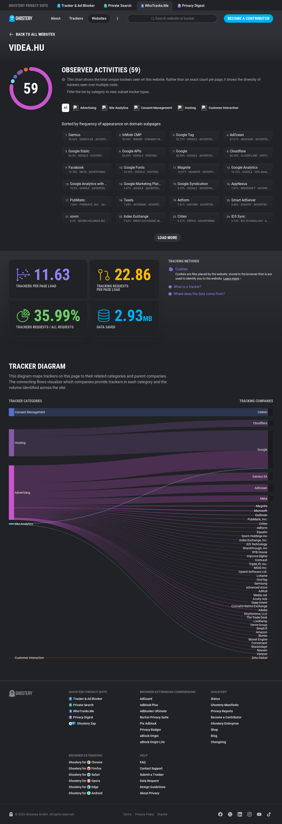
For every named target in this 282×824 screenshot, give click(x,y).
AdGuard (146, 699)
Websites (99, 18)
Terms (127, 814)
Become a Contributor (248, 18)
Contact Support (151, 768)
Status (215, 699)
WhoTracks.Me (154, 6)
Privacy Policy (144, 814)
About (55, 18)
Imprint (162, 814)
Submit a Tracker (152, 774)
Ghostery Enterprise (225, 723)
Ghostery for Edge (83, 787)
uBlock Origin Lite (152, 742)
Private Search (118, 6)
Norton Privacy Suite (154, 717)
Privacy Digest (190, 6)
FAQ (143, 762)
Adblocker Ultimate (153, 711)
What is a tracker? (184, 287)
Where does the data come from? (196, 294)
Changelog (218, 742)
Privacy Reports (222, 711)
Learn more (232, 278)
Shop (214, 729)
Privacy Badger (150, 729)
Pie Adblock (148, 723)
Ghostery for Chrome (85, 762)
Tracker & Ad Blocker (76, 6)
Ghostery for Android (85, 793)
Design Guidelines (152, 787)
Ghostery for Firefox (85, 768)
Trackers (76, 18)
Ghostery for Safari (84, 774)
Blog (214, 736)
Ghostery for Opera (84, 781)
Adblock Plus (149, 705)
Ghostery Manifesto (225, 705)
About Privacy (149, 793)
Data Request (149, 781)
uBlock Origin (149, 736)
